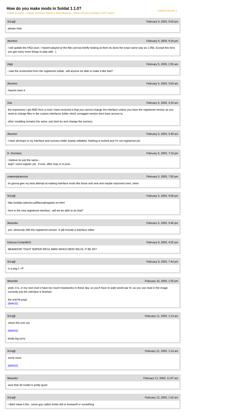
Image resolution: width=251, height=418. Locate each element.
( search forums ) (167, 10)
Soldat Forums (15, 13)
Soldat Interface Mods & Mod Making (48, 13)
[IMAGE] (13, 303)
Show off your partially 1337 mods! (93, 13)
